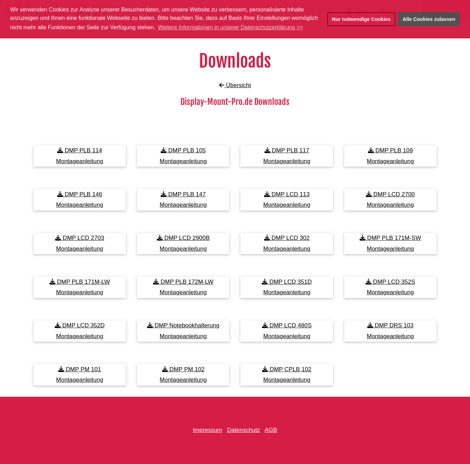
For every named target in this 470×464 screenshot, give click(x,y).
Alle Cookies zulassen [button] (429, 19)
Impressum (207, 430)
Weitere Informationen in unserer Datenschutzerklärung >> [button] (230, 27)
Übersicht (235, 85)
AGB (271, 430)
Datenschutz (243, 430)
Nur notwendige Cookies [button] (361, 19)
